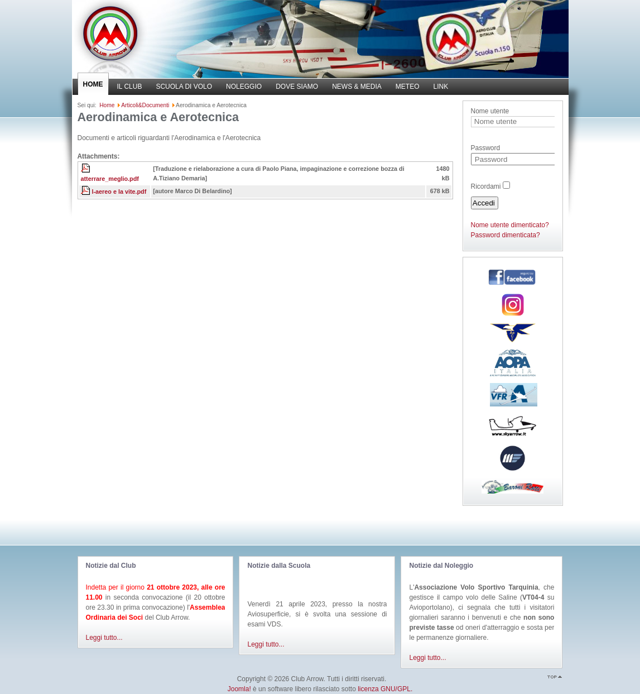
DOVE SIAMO (297, 86)
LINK (441, 86)
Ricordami (486, 186)
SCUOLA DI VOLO (184, 86)
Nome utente (490, 111)
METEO (408, 86)
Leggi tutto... (104, 638)
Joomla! (239, 689)
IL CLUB (129, 86)
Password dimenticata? (505, 235)
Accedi (484, 203)
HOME (93, 84)
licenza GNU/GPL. (385, 689)
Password (486, 148)
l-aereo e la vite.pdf (119, 191)
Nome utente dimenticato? (510, 225)
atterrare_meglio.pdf (110, 178)
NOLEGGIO (244, 86)
